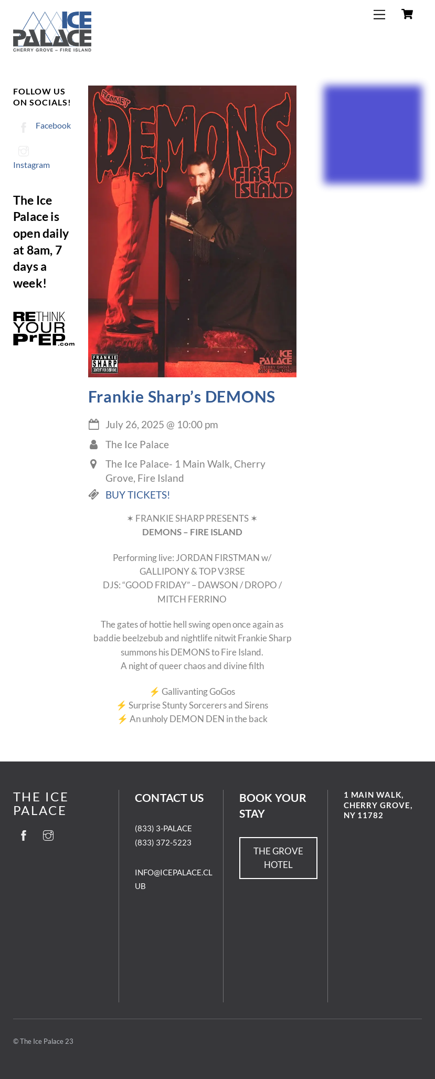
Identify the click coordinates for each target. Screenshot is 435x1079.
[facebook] (23, 833)
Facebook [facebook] (42, 125)
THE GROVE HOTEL (278, 857)
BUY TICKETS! (138, 495)
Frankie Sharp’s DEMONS (181, 396)
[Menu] (379, 14)
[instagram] (48, 833)
